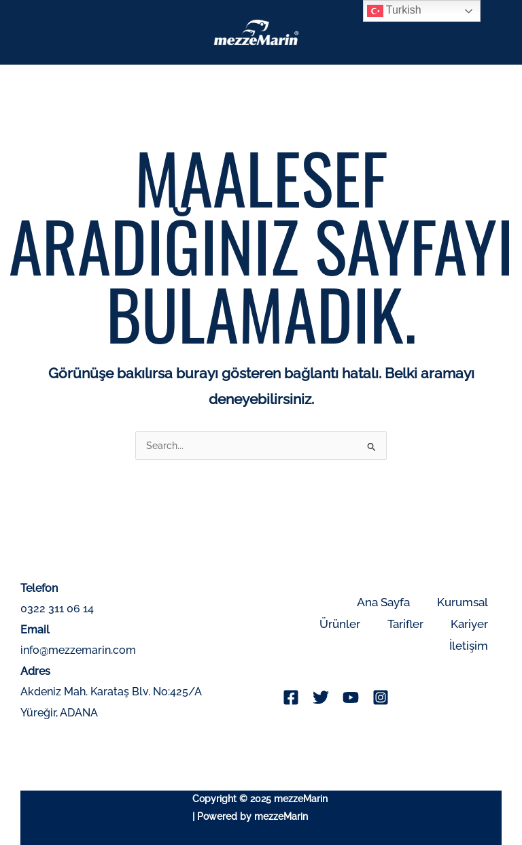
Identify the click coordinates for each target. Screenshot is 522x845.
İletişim (468, 645)
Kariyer (469, 624)
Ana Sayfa (383, 602)
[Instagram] (381, 697)
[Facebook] (291, 697)
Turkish (394, 11)
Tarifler (405, 624)
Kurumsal (462, 602)
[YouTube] (351, 697)
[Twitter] (321, 697)
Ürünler (339, 624)
